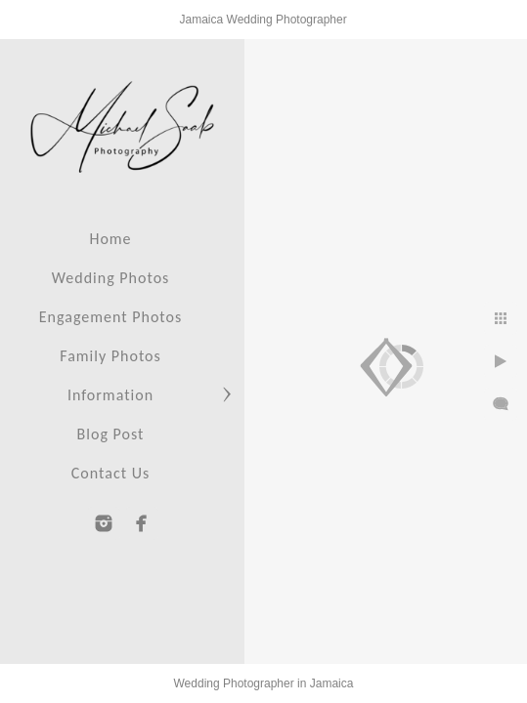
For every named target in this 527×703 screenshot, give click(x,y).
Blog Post (111, 434)
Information (110, 395)
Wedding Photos (111, 278)
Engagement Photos (110, 317)
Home (110, 238)
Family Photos (110, 356)
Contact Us (110, 473)
